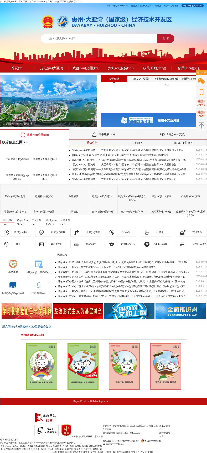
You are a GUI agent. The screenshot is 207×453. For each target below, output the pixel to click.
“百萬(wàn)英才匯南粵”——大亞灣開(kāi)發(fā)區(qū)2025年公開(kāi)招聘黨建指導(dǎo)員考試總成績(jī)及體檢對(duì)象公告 (131, 169)
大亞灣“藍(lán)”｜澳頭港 (17, 123)
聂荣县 (85, 446)
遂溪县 (65, 449)
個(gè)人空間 (146, 5)
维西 (72, 446)
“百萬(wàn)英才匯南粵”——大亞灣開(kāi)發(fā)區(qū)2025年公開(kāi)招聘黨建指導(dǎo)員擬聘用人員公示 (128, 150)
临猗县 (44, 449)
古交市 (51, 446)
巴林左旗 (93, 446)
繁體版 (158, 5)
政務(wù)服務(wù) (120, 68)
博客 (2, 446)
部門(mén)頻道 (189, 68)
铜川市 (36, 449)
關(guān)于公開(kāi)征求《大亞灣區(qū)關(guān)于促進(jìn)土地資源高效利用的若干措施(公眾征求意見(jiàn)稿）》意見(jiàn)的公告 (124, 272)
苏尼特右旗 (9, 449)
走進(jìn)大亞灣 (51, 68)
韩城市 (66, 446)
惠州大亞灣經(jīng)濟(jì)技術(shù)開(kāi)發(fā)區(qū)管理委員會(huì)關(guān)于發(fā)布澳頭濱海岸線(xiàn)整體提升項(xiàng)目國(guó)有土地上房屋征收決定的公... (131, 174)
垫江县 (51, 449)
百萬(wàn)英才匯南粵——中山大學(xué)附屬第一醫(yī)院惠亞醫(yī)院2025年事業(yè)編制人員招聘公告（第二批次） (131, 159)
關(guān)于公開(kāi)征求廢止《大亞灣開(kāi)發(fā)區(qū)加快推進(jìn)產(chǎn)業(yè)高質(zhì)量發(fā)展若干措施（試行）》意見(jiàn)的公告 (124, 291)
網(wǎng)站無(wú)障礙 (117, 5)
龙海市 (58, 446)
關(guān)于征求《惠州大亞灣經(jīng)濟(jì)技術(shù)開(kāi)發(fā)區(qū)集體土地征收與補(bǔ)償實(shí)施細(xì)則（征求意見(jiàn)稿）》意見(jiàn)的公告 (124, 262)
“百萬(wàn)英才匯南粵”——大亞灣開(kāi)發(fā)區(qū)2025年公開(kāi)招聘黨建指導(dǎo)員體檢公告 (124, 164)
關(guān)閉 (201, 72)
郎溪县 (30, 446)
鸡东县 (9, 446)
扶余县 (78, 446)
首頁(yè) (17, 68)
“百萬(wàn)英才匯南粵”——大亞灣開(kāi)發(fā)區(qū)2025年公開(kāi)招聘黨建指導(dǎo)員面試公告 (124, 179)
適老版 (134, 5)
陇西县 (96, 449)
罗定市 (72, 449)
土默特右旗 (20, 449)
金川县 (79, 449)
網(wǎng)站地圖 (171, 5)
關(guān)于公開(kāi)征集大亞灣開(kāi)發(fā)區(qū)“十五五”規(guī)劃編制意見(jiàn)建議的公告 (120, 155)
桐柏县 (37, 446)
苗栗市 (44, 446)
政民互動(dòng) (154, 68)
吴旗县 (58, 449)
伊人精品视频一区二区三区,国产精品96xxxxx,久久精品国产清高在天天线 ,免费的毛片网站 (41, 1)
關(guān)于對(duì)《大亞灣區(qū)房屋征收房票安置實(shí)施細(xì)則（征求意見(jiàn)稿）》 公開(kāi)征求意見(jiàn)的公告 (122, 296)
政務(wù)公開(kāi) (86, 68)
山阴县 (23, 446)
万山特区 (87, 449)
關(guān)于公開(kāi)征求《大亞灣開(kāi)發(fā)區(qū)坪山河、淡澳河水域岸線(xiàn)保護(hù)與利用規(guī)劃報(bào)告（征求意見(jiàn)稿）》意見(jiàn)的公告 (124, 276)
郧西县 (29, 449)
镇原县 (16, 446)
